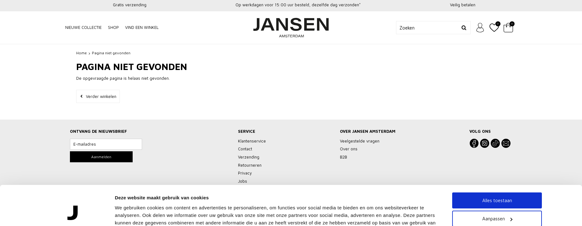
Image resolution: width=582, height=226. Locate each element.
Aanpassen (497, 170)
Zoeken (464, 27)
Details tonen (130, 198)
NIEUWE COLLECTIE (83, 27)
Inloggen (480, 27)
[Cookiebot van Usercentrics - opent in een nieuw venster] (73, 198)
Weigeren (497, 188)
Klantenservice (263, 215)
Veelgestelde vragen (225, 215)
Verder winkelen (101, 96)
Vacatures (312, 215)
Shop (113, 27)
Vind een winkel (142, 27)
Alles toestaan (497, 151)
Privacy (290, 215)
